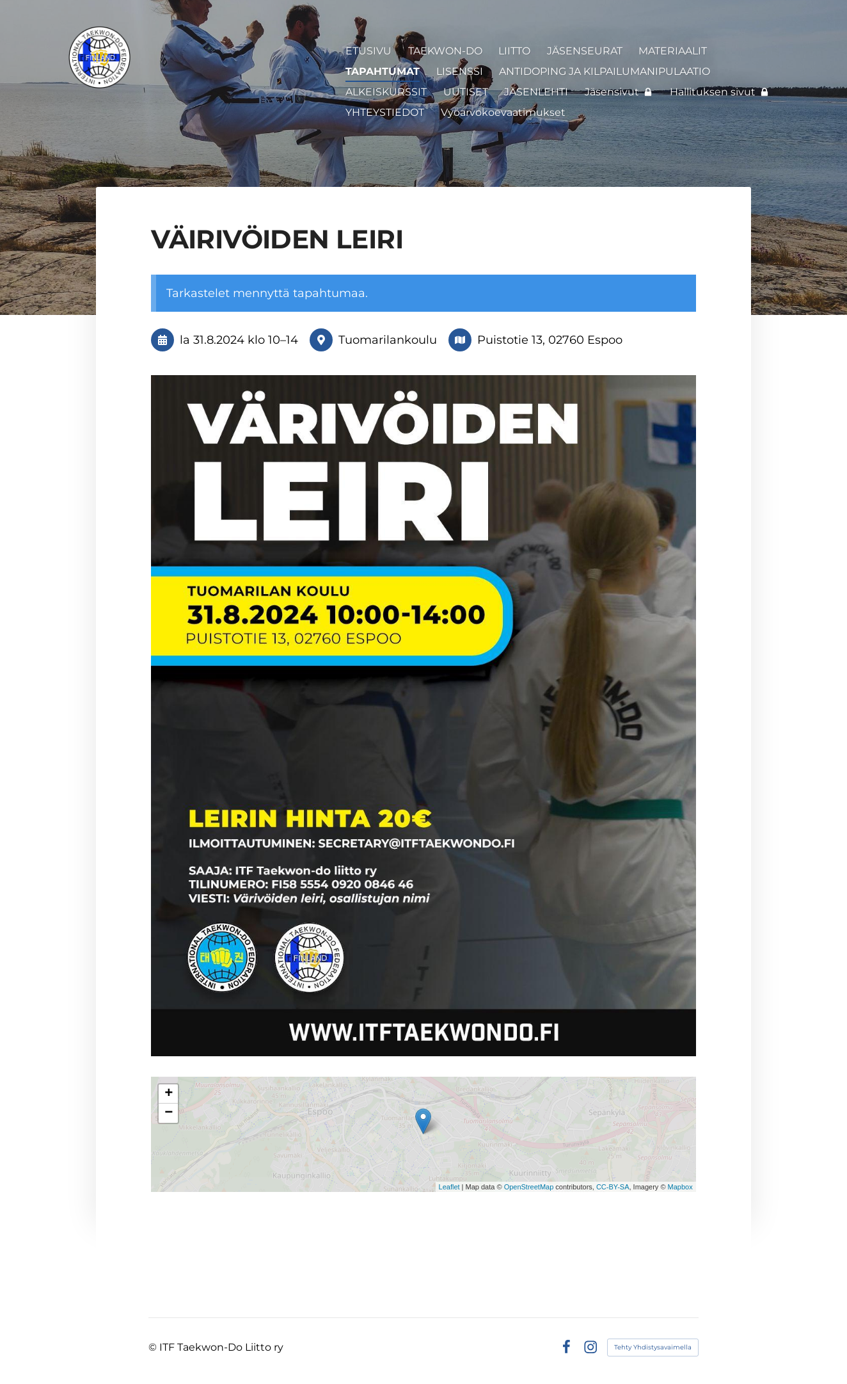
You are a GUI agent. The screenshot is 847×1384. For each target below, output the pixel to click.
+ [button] (168, 1094)
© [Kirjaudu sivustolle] (153, 1347)
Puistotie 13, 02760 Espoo (549, 340)
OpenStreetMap (529, 1187)
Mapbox (680, 1187)
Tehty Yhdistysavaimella (653, 1347)
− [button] (168, 1113)
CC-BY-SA (612, 1187)
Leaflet (449, 1187)
